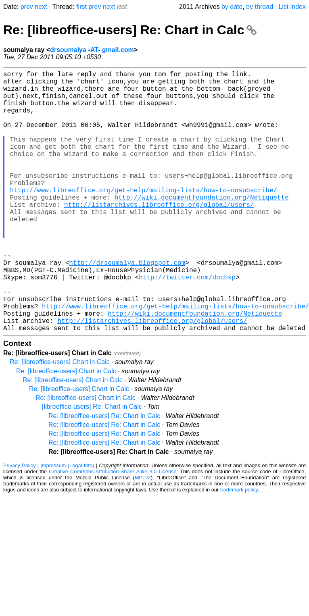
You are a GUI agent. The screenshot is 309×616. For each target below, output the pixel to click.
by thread (259, 6)
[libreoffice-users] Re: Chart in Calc (92, 464)
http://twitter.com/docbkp (187, 323)
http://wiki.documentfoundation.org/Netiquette (202, 226)
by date (231, 6)
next (41, 6)
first (81, 6)
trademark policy (239, 548)
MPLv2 (143, 536)
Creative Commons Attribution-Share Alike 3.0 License (112, 530)
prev (27, 6)
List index (292, 6)
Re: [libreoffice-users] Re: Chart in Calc (130, 30)
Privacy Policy (19, 523)
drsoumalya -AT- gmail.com (92, 49)
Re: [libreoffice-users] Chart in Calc (60, 419)
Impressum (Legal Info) (67, 523)
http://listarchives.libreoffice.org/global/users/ (159, 235)
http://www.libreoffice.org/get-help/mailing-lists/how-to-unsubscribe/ (143, 217)
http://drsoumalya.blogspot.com (127, 306)
